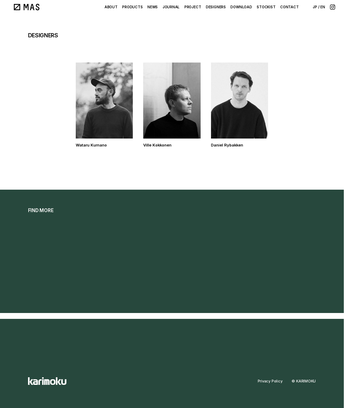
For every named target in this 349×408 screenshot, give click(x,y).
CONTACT (289, 7)
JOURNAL (171, 7)
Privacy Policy (270, 381)
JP (315, 7)
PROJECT (192, 7)
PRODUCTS (132, 7)
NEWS (152, 7)
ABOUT (111, 7)
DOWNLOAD (241, 7)
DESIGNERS (216, 7)
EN (322, 7)
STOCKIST (266, 7)
